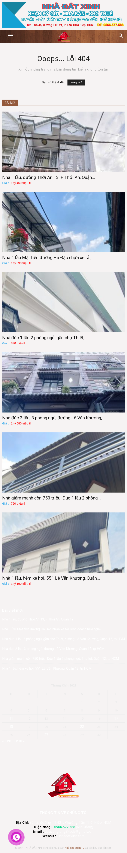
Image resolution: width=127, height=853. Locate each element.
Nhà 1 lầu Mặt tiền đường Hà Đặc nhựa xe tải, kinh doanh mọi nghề (51, 629)
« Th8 (6, 741)
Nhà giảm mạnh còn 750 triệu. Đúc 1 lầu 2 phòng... (51, 498)
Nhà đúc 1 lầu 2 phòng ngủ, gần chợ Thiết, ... (45, 337)
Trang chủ (76, 82)
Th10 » (19, 741)
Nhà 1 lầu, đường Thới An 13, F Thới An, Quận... (48, 177)
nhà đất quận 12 (74, 848)
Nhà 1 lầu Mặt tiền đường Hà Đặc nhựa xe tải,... (48, 257)
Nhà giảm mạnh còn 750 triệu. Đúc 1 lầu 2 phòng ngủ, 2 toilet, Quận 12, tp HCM (60, 659)
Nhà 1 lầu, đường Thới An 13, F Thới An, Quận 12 (37, 619)
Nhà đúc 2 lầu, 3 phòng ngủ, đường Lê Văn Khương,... (53, 417)
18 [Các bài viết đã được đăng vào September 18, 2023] (11, 726)
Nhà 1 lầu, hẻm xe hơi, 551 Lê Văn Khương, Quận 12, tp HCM (46, 668)
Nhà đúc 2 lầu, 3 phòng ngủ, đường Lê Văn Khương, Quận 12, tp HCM (53, 649)
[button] (121, 35)
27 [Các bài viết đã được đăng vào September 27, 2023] (46, 734)
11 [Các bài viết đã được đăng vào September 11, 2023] (11, 718)
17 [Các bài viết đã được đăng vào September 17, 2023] (116, 718)
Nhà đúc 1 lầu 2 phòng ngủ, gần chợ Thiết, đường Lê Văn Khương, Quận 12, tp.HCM (63, 639)
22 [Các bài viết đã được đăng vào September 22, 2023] (82, 726)
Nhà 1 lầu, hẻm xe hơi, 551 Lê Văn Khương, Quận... (51, 578)
